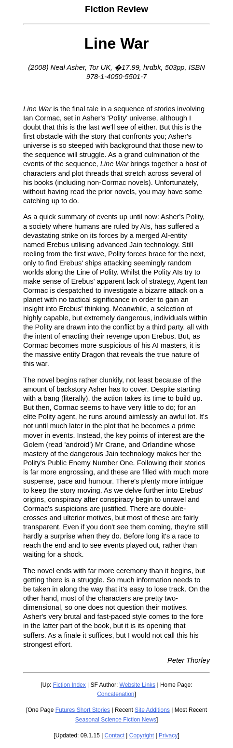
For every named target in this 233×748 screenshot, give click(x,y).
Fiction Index (69, 685)
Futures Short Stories (82, 710)
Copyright (141, 735)
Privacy (168, 735)
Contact (114, 735)
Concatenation (115, 694)
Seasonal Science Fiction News (115, 719)
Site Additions (152, 710)
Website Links (137, 685)
